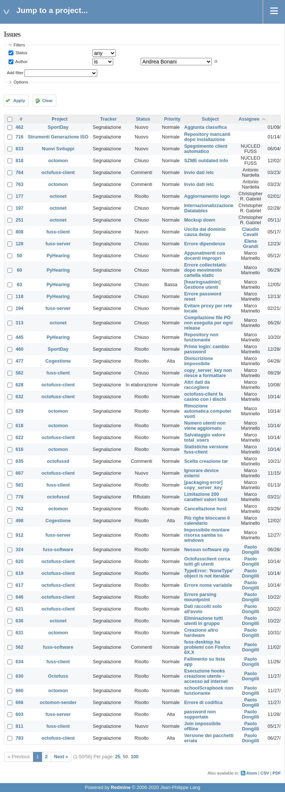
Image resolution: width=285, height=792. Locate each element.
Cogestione (58, 361)
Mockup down (199, 220)
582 (19, 373)
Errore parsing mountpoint (200, 597)
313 (19, 322)
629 (19, 411)
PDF (276, 773)
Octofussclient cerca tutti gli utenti (207, 561)
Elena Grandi (250, 244)
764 (19, 172)
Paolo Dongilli (250, 549)
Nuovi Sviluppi (58, 148)
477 (19, 361)
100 (134, 756)
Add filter (15, 73)
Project (60, 119)
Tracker (108, 119)
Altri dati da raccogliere (197, 385)
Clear (47, 100)
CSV (265, 773)
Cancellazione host (205, 508)
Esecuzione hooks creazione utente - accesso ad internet (206, 676)
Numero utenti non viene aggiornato (205, 425)
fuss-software (58, 549)
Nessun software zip (206, 549)
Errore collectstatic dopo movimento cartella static (205, 270)
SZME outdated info (206, 160)
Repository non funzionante (201, 337)
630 (19, 676)
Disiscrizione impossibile (198, 361)
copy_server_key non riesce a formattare (208, 373)
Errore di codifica (203, 702)
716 (19, 137)
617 (19, 585)
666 (19, 702)
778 (19, 497)
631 (19, 632)
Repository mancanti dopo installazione (207, 137)
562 (19, 647)
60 (19, 270)
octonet (58, 196)
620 (19, 561)
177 (19, 196)
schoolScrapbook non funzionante (208, 690)
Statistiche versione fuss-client (206, 449)
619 (19, 573)
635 (19, 461)
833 (19, 148)
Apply (19, 100)
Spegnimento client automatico (205, 149)
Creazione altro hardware (201, 633)
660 (19, 690)
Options (21, 82)
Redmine (120, 787)
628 (19, 384)
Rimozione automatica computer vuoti (207, 411)
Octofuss (58, 676)
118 (19, 296)
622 (19, 437)
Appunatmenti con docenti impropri (204, 256)
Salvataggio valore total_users (204, 437)
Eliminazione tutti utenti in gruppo (203, 621)
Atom (251, 773)
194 (19, 308)
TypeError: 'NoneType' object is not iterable (208, 573)
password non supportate (200, 714)
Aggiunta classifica (205, 127)
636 (19, 621)
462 (19, 127)
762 (19, 508)
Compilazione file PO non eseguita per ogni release (208, 323)
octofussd (58, 461)
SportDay (58, 127)
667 (19, 473)
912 (19, 535)
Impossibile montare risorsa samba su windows (206, 535)
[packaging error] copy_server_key (203, 485)
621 (19, 609)
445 (19, 337)
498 (19, 520)
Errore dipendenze (204, 243)
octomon (58, 160)
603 (19, 714)
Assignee (249, 119)
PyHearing (57, 255)
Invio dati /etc (199, 172)
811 (19, 726)
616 (19, 449)
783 (19, 738)
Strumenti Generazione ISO (58, 137)
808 (19, 232)
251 (19, 220)
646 (19, 597)
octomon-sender (58, 702)
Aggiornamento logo (207, 196)
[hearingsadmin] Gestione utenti (202, 284)
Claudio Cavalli (250, 232)
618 (19, 425)
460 (19, 349)
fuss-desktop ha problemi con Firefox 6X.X (207, 647)
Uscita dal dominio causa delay (205, 232)
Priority (172, 119)
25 (117, 756)
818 (19, 160)
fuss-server (58, 243)
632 (19, 396)
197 (19, 208)
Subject (210, 119)
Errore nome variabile (208, 585)
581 (19, 485)
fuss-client (58, 232)
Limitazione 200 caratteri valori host (205, 497)
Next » (61, 756)
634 (19, 661)
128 (19, 243)
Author (21, 61)
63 (19, 284)
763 (19, 184)
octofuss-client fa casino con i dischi (205, 397)
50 (19, 255)
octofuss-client (58, 172)
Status (20, 52)
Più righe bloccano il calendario (207, 521)
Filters (19, 45)
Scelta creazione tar (206, 461)
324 (19, 549)
